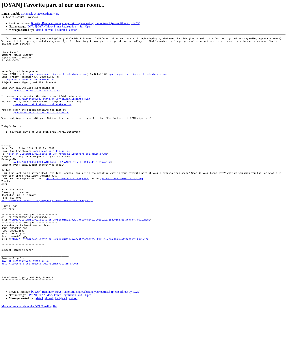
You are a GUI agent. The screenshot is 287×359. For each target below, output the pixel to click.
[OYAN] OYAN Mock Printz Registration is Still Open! (59, 26)
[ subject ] (61, 29)
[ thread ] (49, 29)
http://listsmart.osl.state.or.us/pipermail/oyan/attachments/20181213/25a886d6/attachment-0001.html (80, 256)
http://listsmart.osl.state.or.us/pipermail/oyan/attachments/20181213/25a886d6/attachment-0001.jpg (79, 279)
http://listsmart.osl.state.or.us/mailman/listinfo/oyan (51, 111)
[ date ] (39, 29)
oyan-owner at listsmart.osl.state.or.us (40, 127)
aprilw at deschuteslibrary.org (67, 207)
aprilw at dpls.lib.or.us (51, 174)
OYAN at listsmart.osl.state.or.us (25, 306)
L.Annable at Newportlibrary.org (40, 13)
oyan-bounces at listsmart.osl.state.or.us (58, 81)
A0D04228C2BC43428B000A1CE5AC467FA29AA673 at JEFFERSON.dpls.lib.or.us (62, 187)
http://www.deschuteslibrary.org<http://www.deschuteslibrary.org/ (47, 233)
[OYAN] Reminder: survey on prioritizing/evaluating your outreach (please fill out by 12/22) (85, 23)
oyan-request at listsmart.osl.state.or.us (138, 81)
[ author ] (73, 29)
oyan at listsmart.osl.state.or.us (30, 88)
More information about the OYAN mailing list (29, 355)
